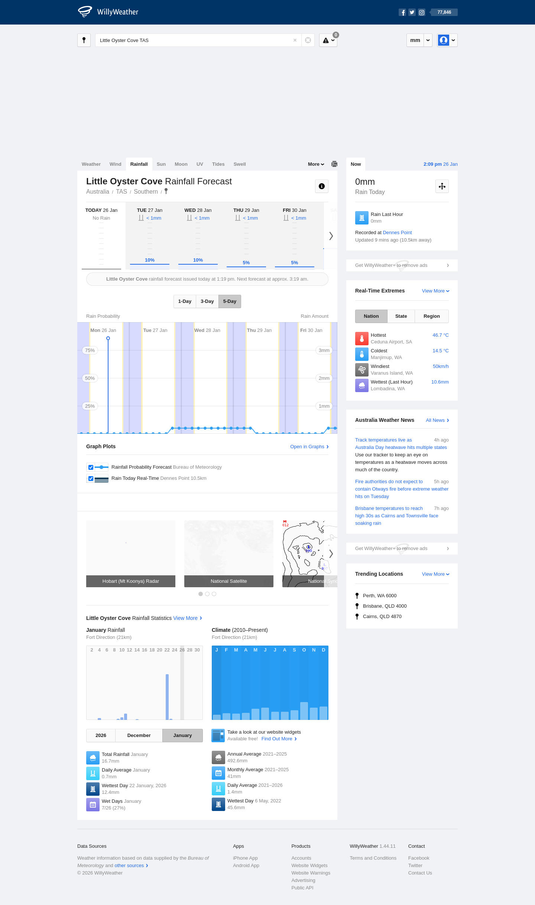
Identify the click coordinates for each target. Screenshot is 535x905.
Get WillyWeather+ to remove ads (391, 265)
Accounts (301, 858)
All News (435, 420)
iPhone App (245, 858)
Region (432, 316)
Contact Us (420, 873)
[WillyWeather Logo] (112, 12)
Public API (302, 888)
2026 (100, 735)
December (139, 735)
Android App (246, 865)
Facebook (418, 858)
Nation (371, 316)
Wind (115, 164)
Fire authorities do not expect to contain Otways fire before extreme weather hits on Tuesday (402, 488)
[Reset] (295, 40)
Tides (218, 164)
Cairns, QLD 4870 (382, 616)
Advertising (303, 880)
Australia (97, 191)
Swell (240, 164)
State (401, 316)
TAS (121, 191)
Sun (161, 164)
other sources (129, 865)
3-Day (207, 301)
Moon (181, 164)
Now (356, 164)
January (183, 735)
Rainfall (139, 164)
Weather (91, 164)
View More (433, 291)
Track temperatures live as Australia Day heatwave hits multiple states (402, 454)
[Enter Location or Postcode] (205, 40)
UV (200, 164)
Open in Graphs (307, 446)
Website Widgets (309, 865)
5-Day (229, 301)
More (314, 164)
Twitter (415, 865)
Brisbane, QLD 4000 (385, 606)
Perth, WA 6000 (380, 595)
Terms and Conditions (373, 858)
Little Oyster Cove (166, 191)
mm (415, 40)
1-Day (184, 301)
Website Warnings (310, 873)
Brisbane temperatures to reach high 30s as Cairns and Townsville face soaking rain (402, 515)
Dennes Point (397, 232)
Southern (146, 191)
